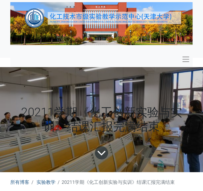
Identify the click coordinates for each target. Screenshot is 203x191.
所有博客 (19, 182)
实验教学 (46, 182)
